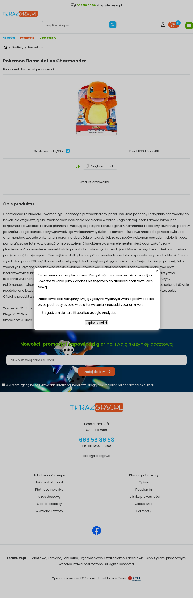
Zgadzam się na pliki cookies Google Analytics (80, 312)
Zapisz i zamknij (97, 323)
